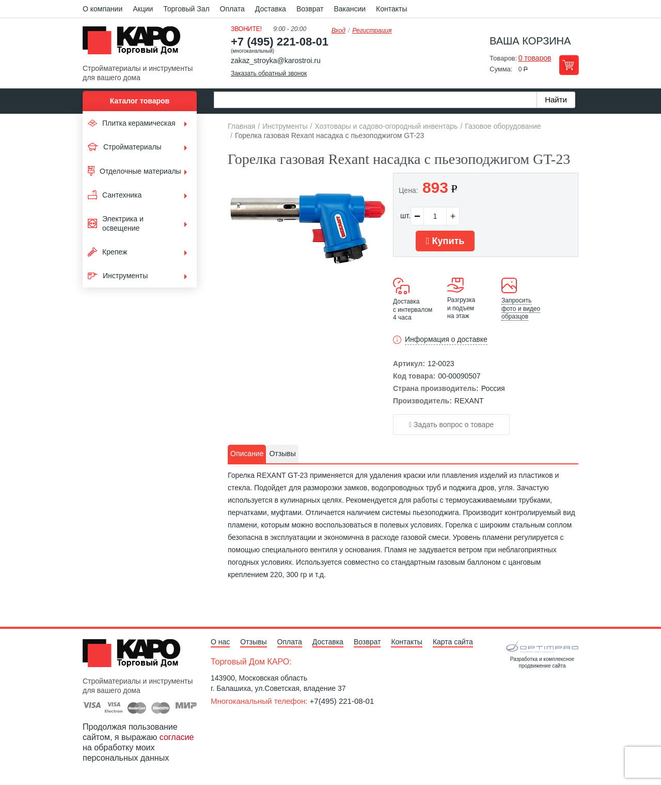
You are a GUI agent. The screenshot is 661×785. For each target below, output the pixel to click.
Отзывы (253, 642)
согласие (177, 737)
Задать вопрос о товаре (451, 424)
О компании (102, 9)
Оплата (232, 9)
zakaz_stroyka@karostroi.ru (276, 60)
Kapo (135, 43)
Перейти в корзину (569, 65)
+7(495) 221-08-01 (342, 701)
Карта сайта (453, 642)
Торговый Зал (186, 9)
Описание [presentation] (246, 453)
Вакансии (350, 9)
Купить (445, 241)
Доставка (270, 9)
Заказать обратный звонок (269, 73)
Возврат (310, 9)
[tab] (247, 454)
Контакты (391, 9)
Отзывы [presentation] (282, 453)
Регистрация (371, 30)
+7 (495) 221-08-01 (279, 41)
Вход (338, 30)
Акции (143, 9)
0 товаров (535, 58)
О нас (220, 642)
